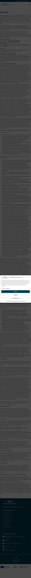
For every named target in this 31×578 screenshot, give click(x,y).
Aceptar (15, 291)
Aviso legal (23, 301)
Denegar (15, 294)
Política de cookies (9, 301)
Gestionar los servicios (6, 288)
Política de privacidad (17, 301)
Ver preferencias (15, 298)
